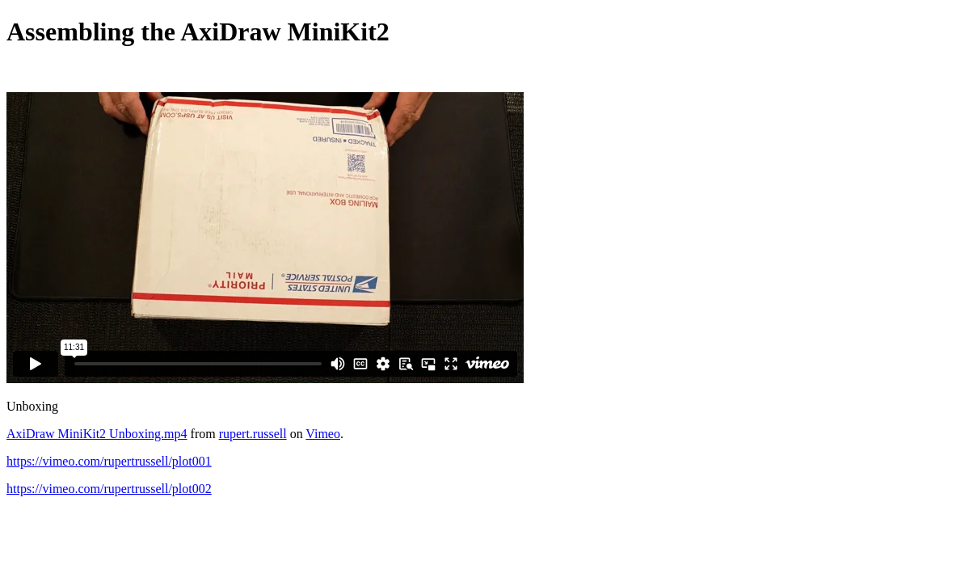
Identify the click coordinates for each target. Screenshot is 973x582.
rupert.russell (253, 434)
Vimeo (322, 434)
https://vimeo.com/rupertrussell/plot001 (109, 461)
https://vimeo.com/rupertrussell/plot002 (109, 489)
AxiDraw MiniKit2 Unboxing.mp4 (96, 434)
